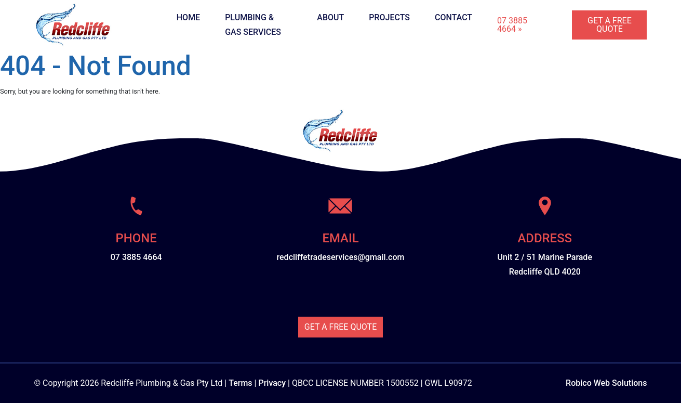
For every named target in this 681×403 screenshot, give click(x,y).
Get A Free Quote (609, 25)
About (330, 17)
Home (188, 17)
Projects (389, 17)
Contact (453, 17)
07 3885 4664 (136, 257)
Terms (240, 383)
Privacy (272, 383)
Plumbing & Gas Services (253, 24)
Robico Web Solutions (606, 383)
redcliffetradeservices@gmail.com (341, 257)
